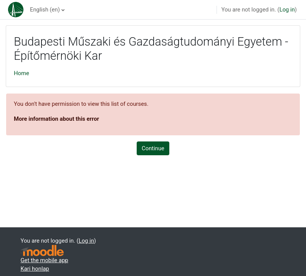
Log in (287, 9)
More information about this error (56, 118)
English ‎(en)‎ (45, 9)
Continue (153, 148)
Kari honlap (35, 268)
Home (21, 73)
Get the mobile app (44, 260)
